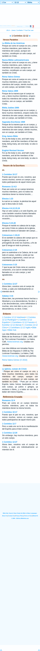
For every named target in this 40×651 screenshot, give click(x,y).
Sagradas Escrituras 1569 (13, 122)
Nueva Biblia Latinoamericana (15, 60)
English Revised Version (13, 150)
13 (19, 381)
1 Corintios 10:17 (9, 174)
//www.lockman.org (15, 342)
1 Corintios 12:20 (9, 433)
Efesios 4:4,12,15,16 (11, 208)
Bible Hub (12, 330)
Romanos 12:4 (8, 400)
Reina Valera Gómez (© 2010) (14, 360)
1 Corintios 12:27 (9, 284)
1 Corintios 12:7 (9, 424)
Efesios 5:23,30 (9, 223)
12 (3, 371)
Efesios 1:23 (7, 199)
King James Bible (10, 136)
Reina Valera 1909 (10, 91)
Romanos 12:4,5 (9, 187)
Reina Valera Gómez (11, 77)
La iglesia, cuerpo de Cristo (14, 369)
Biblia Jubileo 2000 (10, 108)
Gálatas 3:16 (7, 296)
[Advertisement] (20, 470)
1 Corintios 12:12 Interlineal (13, 317)
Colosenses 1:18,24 (11, 235)
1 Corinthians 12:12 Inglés (20, 327)
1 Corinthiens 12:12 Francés (22, 322)
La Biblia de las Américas (13, 43)
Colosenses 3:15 (9, 265)
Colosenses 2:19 (9, 250)
